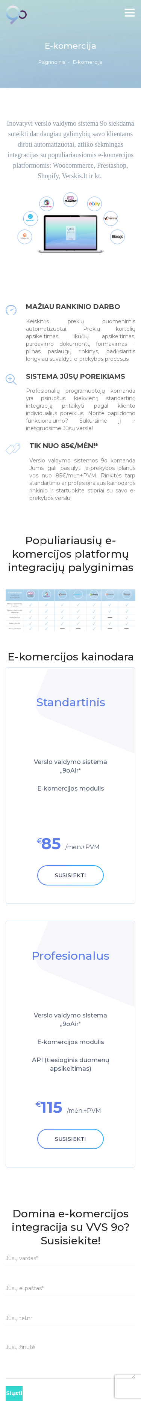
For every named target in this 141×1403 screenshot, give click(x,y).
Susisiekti (70, 875)
